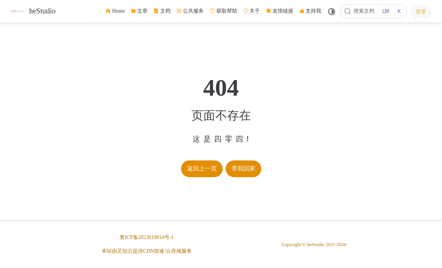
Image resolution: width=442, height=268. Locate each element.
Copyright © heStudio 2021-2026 (313, 244)
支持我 (310, 11)
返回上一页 (202, 168)
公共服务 (190, 11)
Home (115, 11)
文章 (139, 11)
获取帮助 (223, 11)
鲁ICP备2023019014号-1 (147, 237)
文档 (162, 11)
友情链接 (279, 11)
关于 (251, 11)
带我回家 (243, 168)
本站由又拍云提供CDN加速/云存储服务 (146, 251)
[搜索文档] (374, 11)
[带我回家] (33, 11)
